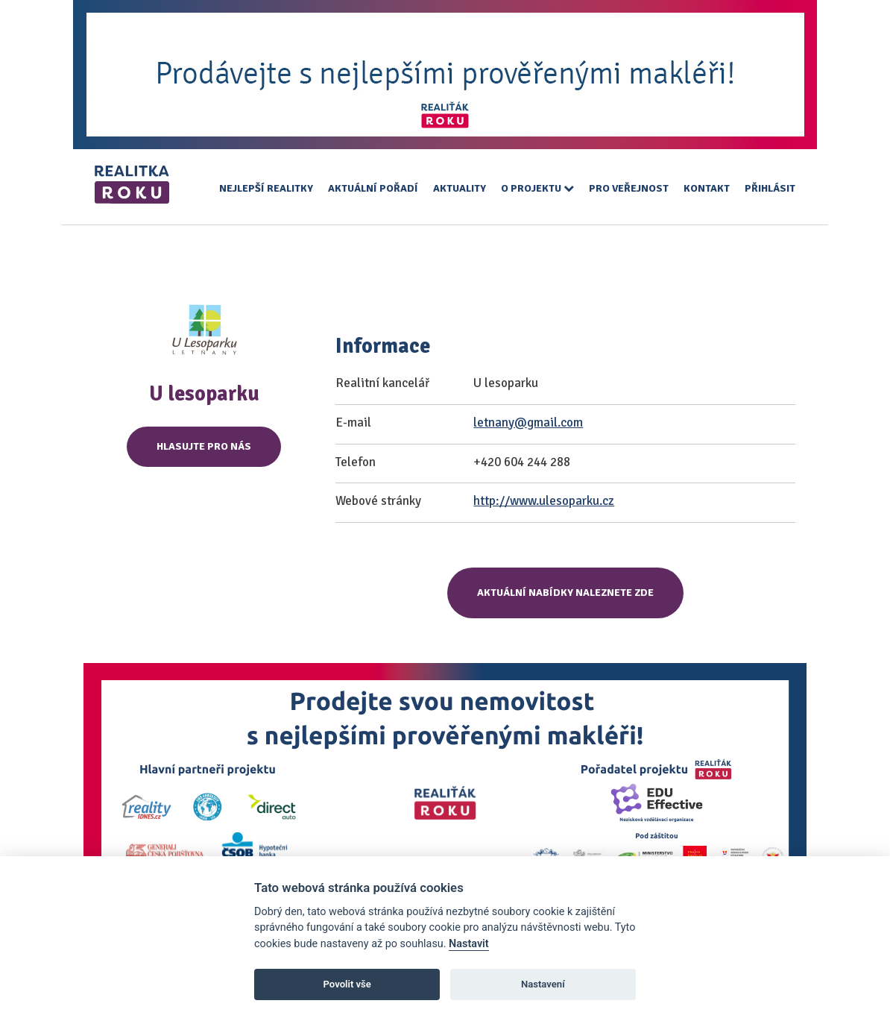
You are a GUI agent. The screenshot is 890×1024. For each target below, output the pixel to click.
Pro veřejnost (629, 188)
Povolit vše (347, 984)
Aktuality (459, 188)
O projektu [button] (537, 188)
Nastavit (469, 943)
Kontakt (707, 188)
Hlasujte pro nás (204, 446)
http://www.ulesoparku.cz (543, 501)
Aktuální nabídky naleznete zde (565, 592)
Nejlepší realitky (266, 188)
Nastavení (543, 984)
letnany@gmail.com (528, 422)
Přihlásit (770, 188)
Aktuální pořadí (373, 188)
